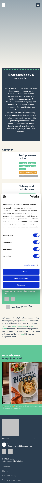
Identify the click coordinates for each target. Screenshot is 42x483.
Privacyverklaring (9, 475)
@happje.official (12, 358)
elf (33, 326)
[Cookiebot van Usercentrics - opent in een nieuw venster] (29, 196)
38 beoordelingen (26, 446)
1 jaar (22, 334)
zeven (14, 326)
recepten (9, 107)
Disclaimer (6, 466)
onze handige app (25, 102)
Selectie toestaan (21, 278)
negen (24, 326)
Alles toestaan (21, 272)
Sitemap (5, 438)
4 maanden (13, 110)
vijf (7, 326)
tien (29, 326)
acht (19, 326)
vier (3, 326)
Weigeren (21, 285)
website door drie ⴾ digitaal (12, 461)
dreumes (25, 320)
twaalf (4, 328)
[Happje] (3, 5)
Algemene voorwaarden (11, 480)
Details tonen (29, 265)
